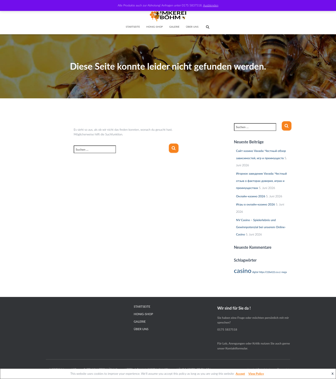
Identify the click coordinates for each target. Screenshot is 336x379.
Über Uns (192, 26)
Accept (240, 373)
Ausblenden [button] (210, 5)
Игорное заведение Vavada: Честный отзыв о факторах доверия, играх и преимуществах (261, 181)
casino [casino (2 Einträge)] (243, 270)
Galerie (174, 26)
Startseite (133, 26)
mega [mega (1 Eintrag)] (284, 272)
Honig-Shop (154, 26)
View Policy (256, 373)
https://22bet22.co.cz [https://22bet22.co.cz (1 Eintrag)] (269, 272)
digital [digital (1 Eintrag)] (255, 272)
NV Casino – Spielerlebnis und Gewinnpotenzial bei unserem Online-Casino (261, 227)
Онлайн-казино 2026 (250, 196)
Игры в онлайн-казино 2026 (255, 204)
